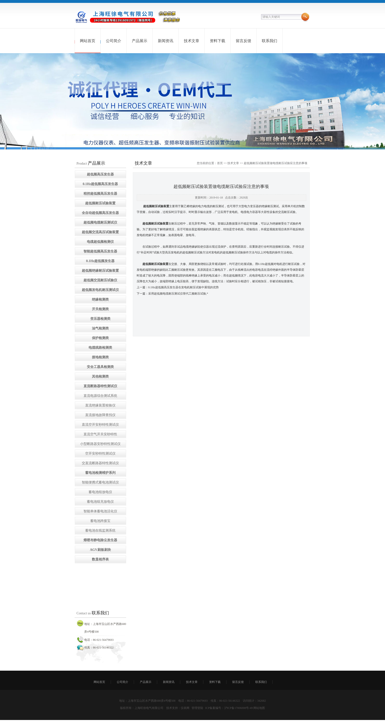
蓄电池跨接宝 (100, 521)
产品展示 (139, 41)
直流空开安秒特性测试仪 (100, 424)
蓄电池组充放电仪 (100, 501)
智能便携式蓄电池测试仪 (100, 482)
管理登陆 (197, 708)
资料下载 (217, 41)
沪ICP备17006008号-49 (238, 708)
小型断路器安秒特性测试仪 (100, 444)
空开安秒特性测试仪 (100, 453)
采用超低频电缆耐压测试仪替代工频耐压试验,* (178, 293)
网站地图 (259, 708)
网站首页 (87, 41)
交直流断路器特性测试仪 (100, 463)
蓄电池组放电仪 (100, 492)
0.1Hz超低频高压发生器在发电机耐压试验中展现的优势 (183, 287)
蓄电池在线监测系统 (100, 530)
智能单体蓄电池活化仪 (100, 511)
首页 (220, 163)
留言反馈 (243, 41)
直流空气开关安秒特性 (100, 434)
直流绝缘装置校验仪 (100, 405)
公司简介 (113, 41)
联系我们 (269, 41)
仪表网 (185, 708)
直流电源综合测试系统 (100, 396)
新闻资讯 (165, 41)
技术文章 (191, 41)
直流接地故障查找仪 (100, 415)
